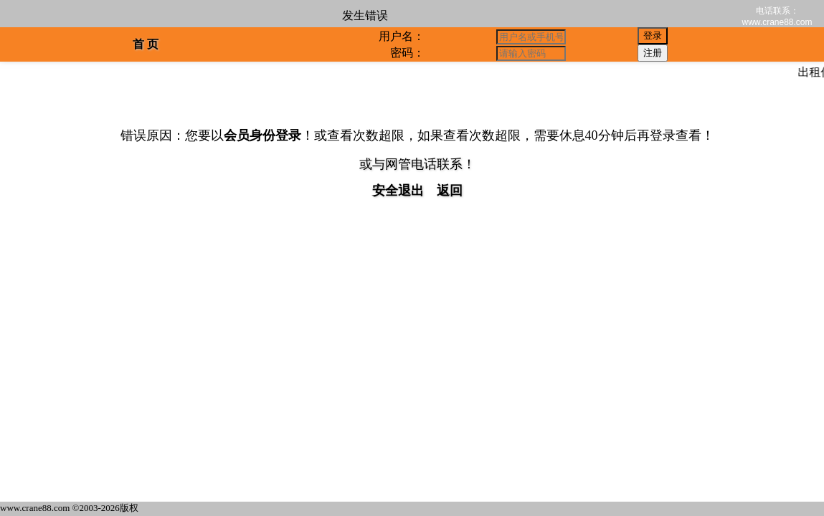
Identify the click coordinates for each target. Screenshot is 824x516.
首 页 (145, 44)
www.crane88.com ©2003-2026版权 (69, 507)
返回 (450, 190)
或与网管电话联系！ (417, 164)
